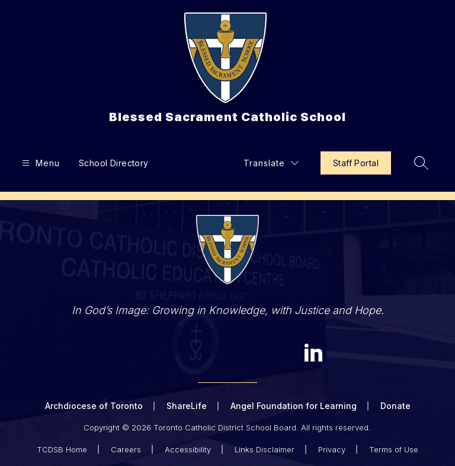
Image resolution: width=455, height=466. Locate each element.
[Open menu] (39, 163)
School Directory (114, 163)
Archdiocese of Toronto (94, 406)
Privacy (331, 449)
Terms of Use (393, 449)
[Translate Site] (271, 163)
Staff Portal (356, 163)
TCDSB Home (62, 449)
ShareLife (186, 406)
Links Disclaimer (264, 449)
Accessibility (188, 449)
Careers (126, 449)
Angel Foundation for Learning (293, 406)
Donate (395, 406)
